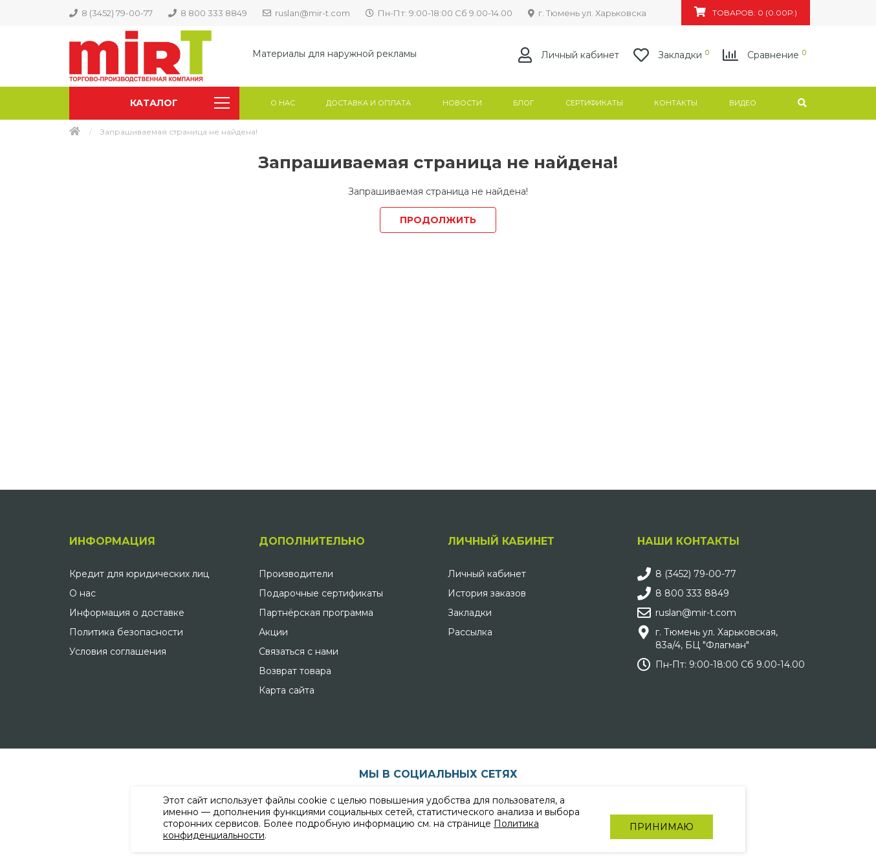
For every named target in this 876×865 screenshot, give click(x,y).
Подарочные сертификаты (321, 593)
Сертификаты (594, 102)
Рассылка (470, 632)
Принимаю (662, 820)
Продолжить (438, 220)
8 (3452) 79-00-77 (695, 574)
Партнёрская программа (316, 613)
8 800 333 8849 (692, 593)
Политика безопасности (126, 632)
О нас (282, 102)
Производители (296, 574)
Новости (462, 102)
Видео (742, 102)
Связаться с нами (298, 651)
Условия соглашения (117, 651)
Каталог (179, 103)
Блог (523, 102)
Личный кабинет (487, 574)
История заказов (487, 593)
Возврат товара (295, 671)
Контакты (675, 102)
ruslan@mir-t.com (695, 613)
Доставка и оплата (368, 102)
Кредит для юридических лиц (139, 574)
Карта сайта (286, 690)
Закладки (470, 613)
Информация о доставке (126, 613)
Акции (273, 632)
